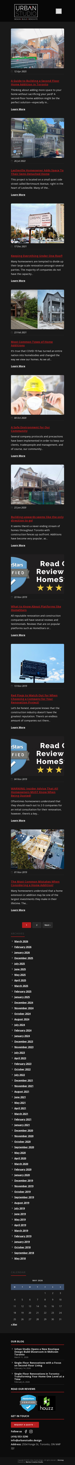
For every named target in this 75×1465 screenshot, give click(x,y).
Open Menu (59, 11)
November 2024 (23, 1008)
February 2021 (22, 1119)
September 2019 (24, 1197)
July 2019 (19, 1208)
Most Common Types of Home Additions (32, 343)
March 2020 (21, 1163)
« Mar (14, 1324)
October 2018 (22, 1247)
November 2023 (23, 1047)
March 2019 (21, 1230)
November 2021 (23, 1086)
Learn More (18, 109)
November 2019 (23, 1186)
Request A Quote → (25, 1424)
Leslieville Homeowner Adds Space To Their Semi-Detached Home (37, 172)
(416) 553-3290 (19, 1436)
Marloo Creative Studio (34, 1462)
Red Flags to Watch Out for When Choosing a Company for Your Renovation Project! (34, 698)
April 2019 (20, 1225)
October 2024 (22, 1013)
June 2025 (20, 969)
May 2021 (20, 1102)
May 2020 (20, 1152)
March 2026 (21, 941)
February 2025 (22, 991)
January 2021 (22, 1125)
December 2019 (23, 1180)
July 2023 (19, 1052)
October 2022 (22, 1069)
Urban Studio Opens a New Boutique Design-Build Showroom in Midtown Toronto (36, 1351)
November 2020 (23, 1136)
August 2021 (21, 1091)
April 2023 (20, 1058)
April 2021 (20, 1108)
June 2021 (20, 1097)
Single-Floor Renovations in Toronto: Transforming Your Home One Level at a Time (39, 1376)
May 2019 (20, 1219)
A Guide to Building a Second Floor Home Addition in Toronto (35, 82)
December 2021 (23, 1080)
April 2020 (20, 1158)
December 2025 (23, 958)
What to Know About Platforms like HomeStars (36, 608)
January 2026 (22, 952)
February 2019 (22, 1236)
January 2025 (22, 997)
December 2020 (23, 1130)
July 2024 (19, 1024)
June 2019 (20, 1214)
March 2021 (21, 1113)
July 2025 (19, 963)
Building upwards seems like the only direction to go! (37, 518)
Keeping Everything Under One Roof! (36, 256)
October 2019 (22, 1191)
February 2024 (22, 1030)
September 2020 (24, 1147)
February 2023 (22, 1063)
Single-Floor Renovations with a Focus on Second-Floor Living (37, 1364)
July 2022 (19, 1074)
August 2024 (21, 1019)
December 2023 (23, 1041)
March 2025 (21, 985)
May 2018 (20, 1258)
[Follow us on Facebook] (26, 1431)
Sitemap (61, 1460)
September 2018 (24, 1252)
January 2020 (22, 1175)
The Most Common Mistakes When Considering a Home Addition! (35, 883)
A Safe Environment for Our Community (30, 429)
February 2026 (22, 947)
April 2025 (20, 980)
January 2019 (22, 1241)
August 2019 (21, 1202)
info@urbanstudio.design (26, 1440)
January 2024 (22, 1036)
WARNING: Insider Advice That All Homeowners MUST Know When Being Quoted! (34, 792)
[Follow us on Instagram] (31, 1431)
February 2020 (22, 1169)
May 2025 (20, 974)
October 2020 (22, 1141)
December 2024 (23, 1002)
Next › (48, 925)
